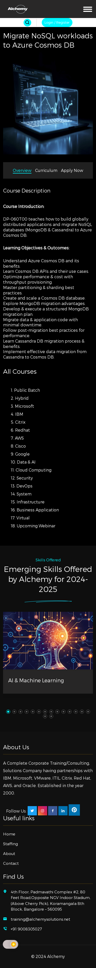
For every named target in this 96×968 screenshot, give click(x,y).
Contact (11, 863)
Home (9, 834)
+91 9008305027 (26, 929)
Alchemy (56, 956)
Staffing (10, 843)
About (9, 853)
